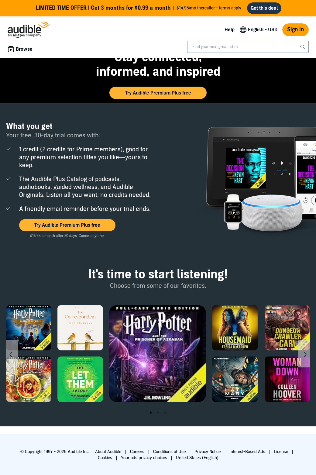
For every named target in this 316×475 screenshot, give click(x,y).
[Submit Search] (303, 47)
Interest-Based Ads (247, 451)
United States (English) (197, 457)
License (281, 451)
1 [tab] (151, 413)
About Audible (108, 451)
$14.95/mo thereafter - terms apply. (139, 8)
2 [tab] (158, 413)
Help (230, 30)
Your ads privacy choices (144, 457)
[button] (158, 93)
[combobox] (248, 47)
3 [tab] (165, 413)
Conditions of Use (169, 451)
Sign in (295, 29)
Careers (137, 451)
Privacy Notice (207, 451)
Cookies (105, 457)
